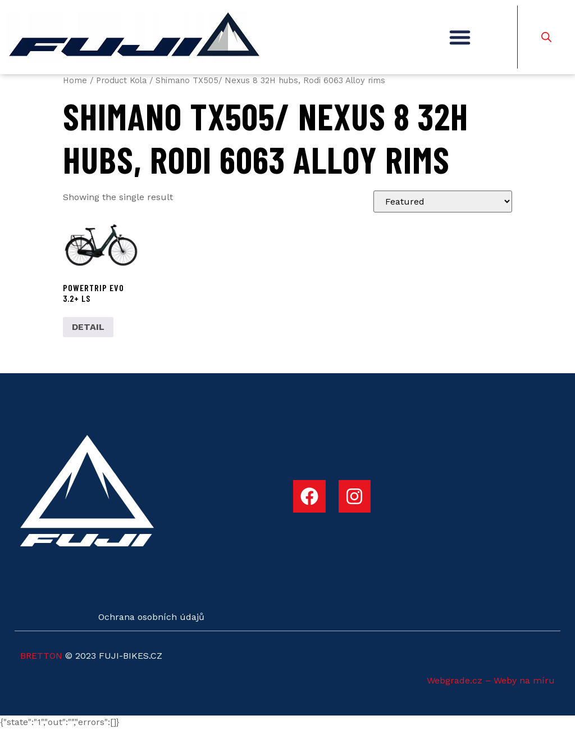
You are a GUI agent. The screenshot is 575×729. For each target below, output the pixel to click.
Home (75, 80)
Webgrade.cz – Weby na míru (491, 680)
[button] (460, 37)
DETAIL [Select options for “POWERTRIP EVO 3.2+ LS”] (88, 327)
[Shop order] (442, 201)
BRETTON (41, 655)
